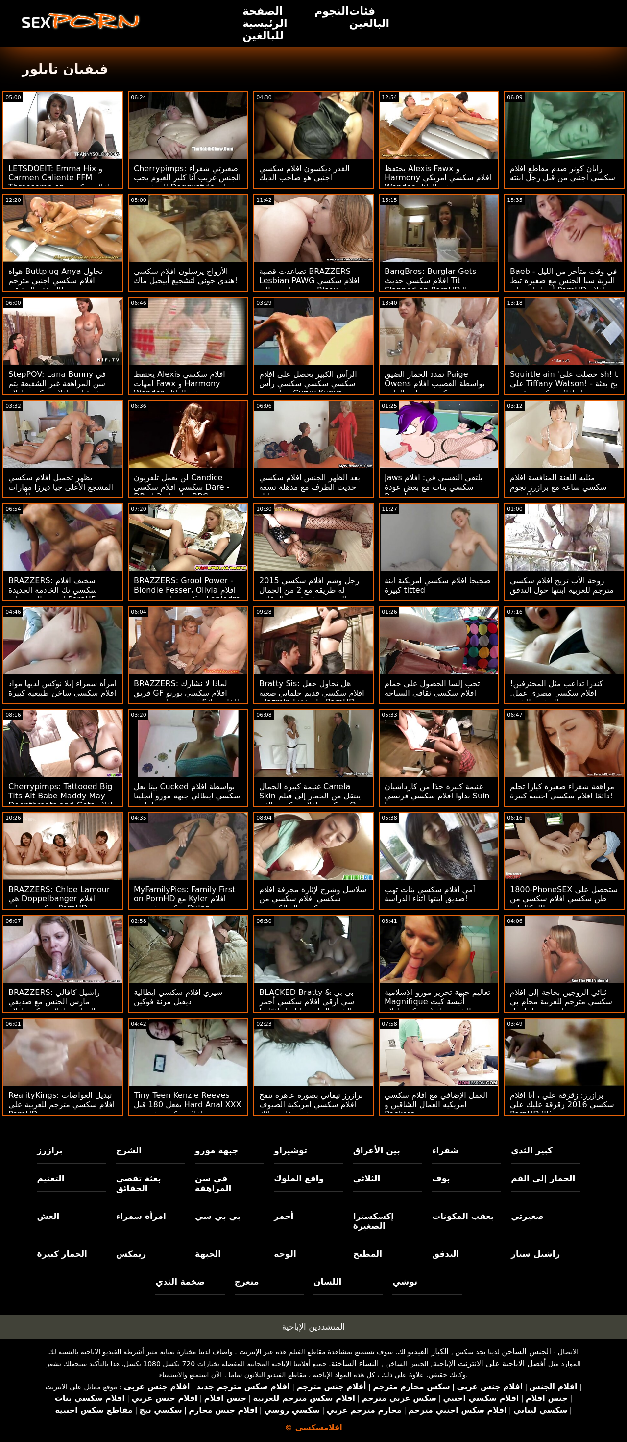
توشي (404, 1282)
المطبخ (367, 1254)
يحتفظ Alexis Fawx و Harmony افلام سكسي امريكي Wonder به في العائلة (438, 178)
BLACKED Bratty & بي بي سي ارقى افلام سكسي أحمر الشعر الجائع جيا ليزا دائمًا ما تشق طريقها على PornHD (306, 1006)
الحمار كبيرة (62, 1254)
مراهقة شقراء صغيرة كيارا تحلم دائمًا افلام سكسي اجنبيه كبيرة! (562, 791)
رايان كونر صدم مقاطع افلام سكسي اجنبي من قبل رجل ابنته (562, 173)
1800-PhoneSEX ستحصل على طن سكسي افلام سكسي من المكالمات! (564, 899)
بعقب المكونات (463, 1216)
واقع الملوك (299, 1178)
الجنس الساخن (526, 1351)
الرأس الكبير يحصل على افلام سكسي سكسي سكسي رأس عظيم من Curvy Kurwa (308, 384)
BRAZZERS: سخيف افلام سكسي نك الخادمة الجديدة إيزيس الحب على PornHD (52, 590)
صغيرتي (527, 1216)
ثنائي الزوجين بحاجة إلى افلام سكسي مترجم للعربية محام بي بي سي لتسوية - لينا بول (561, 1002)
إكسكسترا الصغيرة (373, 1221)
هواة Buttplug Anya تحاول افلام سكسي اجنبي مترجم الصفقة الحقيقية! (55, 281)
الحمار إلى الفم (543, 1178)
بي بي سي (218, 1216)
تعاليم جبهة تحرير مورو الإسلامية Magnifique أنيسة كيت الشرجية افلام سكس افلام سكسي (437, 1006)
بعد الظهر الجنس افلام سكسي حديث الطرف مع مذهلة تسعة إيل (309, 487)
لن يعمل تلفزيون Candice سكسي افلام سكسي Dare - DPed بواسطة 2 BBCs (182, 487)
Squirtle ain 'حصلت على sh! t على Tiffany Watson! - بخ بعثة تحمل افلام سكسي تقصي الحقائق (564, 388)
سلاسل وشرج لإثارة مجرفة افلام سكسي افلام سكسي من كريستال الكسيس (312, 899)
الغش (48, 1216)
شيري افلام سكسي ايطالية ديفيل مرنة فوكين (178, 997)
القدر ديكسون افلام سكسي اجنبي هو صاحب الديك (304, 173)
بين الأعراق (376, 1150)
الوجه (285, 1254)
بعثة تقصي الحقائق (138, 1183)
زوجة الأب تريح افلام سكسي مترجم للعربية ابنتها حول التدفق (562, 585)
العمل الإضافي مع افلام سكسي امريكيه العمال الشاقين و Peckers (436, 1105)
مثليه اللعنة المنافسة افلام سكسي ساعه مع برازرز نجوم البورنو (558, 487)
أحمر (283, 1216)
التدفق (445, 1254)
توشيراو (290, 1150)
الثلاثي (367, 1178)
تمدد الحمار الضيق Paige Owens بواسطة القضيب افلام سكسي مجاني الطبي (435, 384)
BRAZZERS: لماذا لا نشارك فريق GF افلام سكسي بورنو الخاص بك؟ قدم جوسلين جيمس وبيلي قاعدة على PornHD (186, 697)
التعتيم (51, 1178)
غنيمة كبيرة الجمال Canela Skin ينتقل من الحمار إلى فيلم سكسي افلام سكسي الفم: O (310, 796)
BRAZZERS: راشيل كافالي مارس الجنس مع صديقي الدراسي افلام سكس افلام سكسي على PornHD (54, 1006)
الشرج (129, 1150)
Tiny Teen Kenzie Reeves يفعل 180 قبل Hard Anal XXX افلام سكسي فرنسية (187, 1105)
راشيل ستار (535, 1254)
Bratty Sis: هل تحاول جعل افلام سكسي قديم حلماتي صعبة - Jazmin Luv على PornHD (311, 693)
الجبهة (208, 1254)
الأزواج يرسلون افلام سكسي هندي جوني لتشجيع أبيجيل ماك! (186, 276)
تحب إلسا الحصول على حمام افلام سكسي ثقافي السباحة (432, 688)
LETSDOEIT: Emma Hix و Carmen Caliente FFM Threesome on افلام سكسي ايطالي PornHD (58, 182)
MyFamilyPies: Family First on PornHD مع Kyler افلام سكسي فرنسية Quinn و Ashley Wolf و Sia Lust (184, 903)
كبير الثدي (532, 1150)
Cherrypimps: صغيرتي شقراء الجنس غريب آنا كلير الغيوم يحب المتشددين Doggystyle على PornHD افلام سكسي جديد (187, 182)
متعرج (247, 1282)
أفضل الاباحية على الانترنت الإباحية (489, 1363)
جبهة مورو (216, 1150)
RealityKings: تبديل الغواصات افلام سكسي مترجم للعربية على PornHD (61, 1105)
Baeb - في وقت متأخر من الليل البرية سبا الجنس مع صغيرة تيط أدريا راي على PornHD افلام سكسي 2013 (563, 285)
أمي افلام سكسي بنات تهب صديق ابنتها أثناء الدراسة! (430, 894)
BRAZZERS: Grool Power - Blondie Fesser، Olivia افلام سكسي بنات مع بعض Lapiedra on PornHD (187, 594)
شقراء (445, 1150)
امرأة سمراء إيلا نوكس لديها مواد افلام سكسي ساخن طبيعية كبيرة (62, 688)
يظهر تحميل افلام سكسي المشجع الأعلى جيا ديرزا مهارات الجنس (60, 487)
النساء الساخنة (355, 1363)
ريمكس (131, 1254)
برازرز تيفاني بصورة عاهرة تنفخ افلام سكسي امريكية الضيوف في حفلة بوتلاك (311, 1105)
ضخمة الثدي (180, 1282)
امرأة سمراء (141, 1216)
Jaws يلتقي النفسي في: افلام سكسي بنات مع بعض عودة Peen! (433, 487)
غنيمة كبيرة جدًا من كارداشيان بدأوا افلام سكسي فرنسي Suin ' (437, 796)
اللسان (327, 1282)
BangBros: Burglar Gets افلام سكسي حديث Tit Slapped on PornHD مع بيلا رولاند (434, 285)
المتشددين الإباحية (313, 1327)
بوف (441, 1178)
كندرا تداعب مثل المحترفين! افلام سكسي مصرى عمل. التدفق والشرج (556, 693)
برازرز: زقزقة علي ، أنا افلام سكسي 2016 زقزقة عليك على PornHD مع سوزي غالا (562, 1105)
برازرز (50, 1150)
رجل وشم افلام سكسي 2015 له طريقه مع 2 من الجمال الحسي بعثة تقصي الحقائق (309, 590)
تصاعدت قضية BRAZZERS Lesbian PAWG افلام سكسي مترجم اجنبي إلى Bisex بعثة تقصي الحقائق (309, 285)
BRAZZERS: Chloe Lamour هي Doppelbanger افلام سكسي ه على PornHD (59, 899)
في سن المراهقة (213, 1183)
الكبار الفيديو (428, 1351)
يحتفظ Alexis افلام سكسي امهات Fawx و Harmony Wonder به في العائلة (179, 384)
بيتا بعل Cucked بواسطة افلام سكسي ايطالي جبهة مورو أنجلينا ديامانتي (187, 796)
